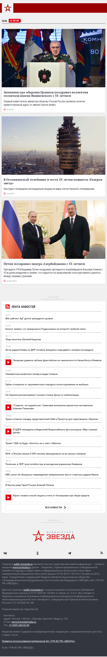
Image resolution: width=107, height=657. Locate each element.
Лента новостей (20, 307)
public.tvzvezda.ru (23, 564)
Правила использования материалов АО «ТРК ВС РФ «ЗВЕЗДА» (38, 641)
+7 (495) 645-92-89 (19, 625)
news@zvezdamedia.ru (23, 621)
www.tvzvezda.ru (22, 567)
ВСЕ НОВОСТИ (56, 507)
